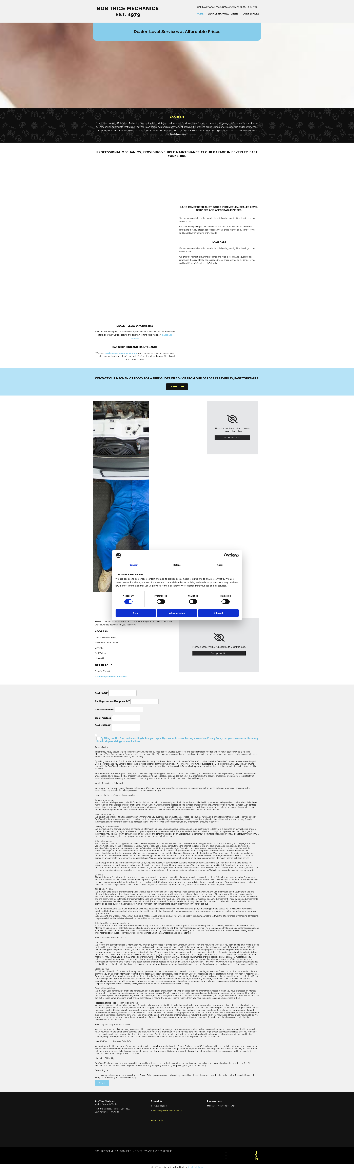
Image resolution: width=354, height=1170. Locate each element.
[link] (232, 419)
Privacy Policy (157, 1120)
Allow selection (177, 613)
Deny (135, 613)
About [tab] (220, 565)
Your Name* (101, 693)
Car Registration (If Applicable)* (112, 701)
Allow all (218, 613)
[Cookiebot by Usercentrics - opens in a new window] (226, 555)
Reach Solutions (195, 1167)
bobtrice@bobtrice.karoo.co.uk (111, 676)
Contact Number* (104, 709)
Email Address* (103, 718)
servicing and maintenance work (121, 353)
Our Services (251, 13)
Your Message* (103, 725)
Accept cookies (232, 437)
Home (200, 13)
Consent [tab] (134, 565)
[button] (177, 386)
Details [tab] (177, 565)
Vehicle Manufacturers (223, 13)
